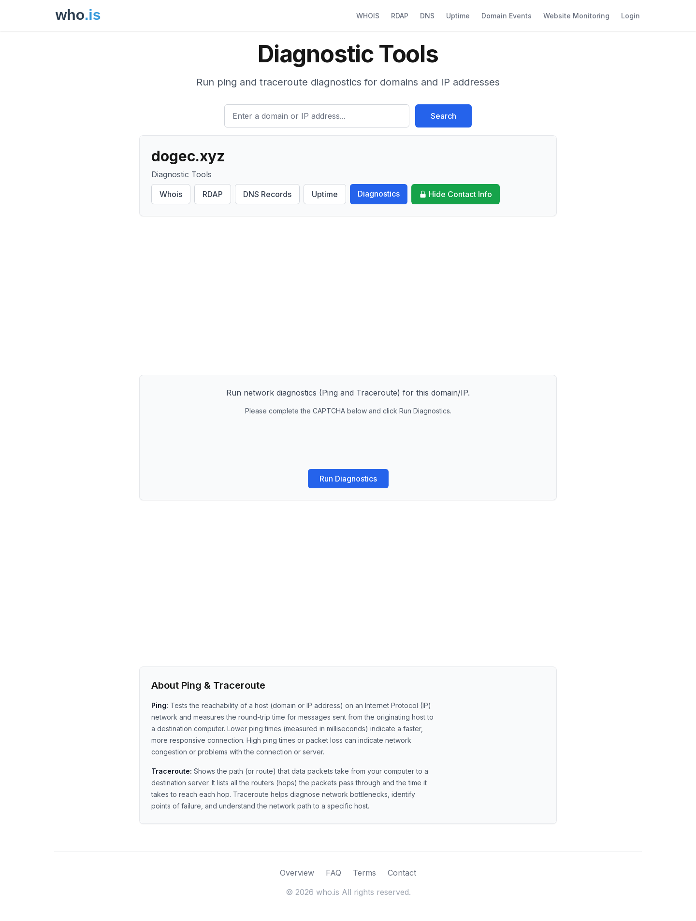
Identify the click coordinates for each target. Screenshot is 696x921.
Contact (402, 873)
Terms (364, 873)
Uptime (458, 16)
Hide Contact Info (455, 194)
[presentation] (348, 442)
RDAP (399, 16)
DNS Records (267, 194)
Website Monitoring (576, 16)
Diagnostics (379, 193)
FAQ (333, 873)
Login (630, 16)
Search (443, 116)
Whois (171, 194)
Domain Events (506, 16)
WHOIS (367, 16)
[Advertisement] (348, 295)
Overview (297, 873)
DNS (427, 16)
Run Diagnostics (348, 478)
